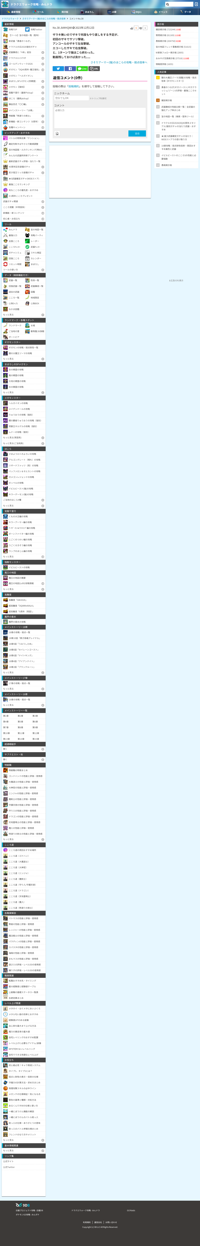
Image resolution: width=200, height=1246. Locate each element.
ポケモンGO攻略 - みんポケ (27, 1214)
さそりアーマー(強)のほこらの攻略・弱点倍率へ (119, 62)
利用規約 (87, 1222)
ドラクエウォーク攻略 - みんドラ (31, 4)
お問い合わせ (111, 1222)
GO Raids (131, 1210)
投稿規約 (73, 86)
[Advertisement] (100, 169)
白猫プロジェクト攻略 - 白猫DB (29, 1210)
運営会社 (98, 1222)
